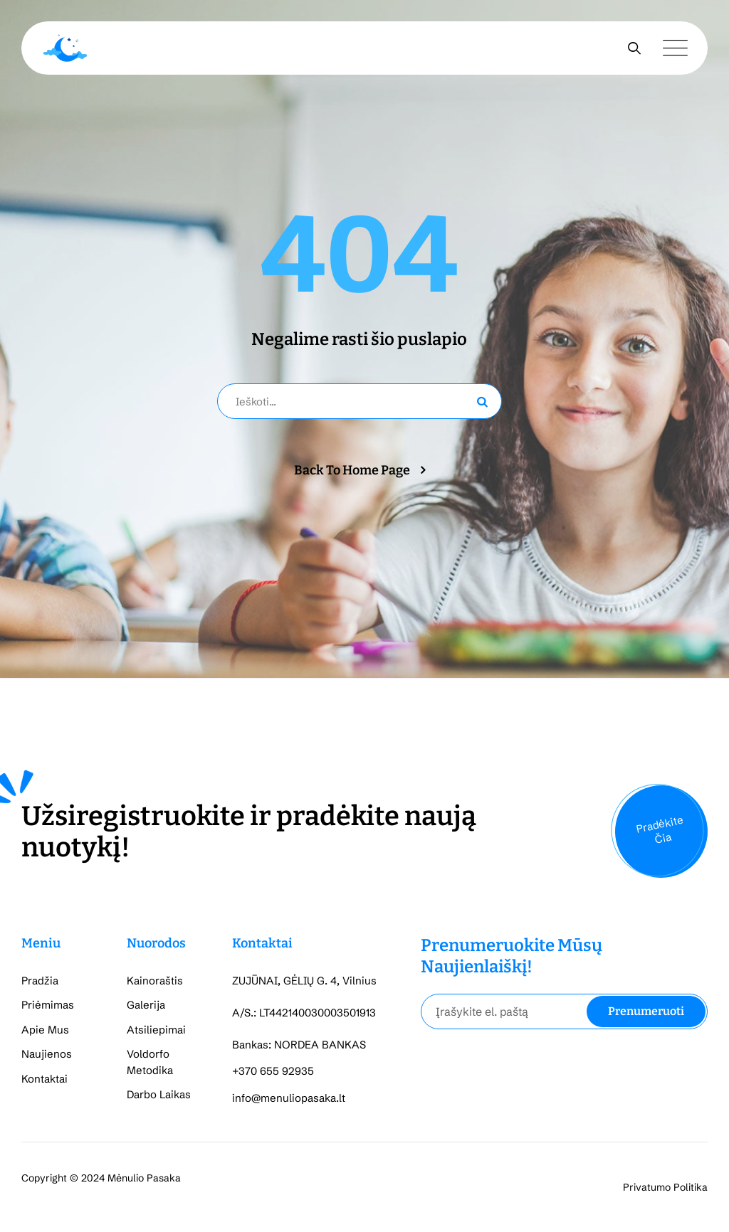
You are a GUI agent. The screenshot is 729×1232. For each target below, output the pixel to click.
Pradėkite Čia (659, 829)
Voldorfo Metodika (150, 1062)
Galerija (146, 1004)
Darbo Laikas (159, 1094)
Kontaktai (44, 1078)
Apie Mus (45, 1029)
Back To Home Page (352, 470)
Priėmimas (47, 1004)
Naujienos (46, 1054)
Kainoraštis (155, 980)
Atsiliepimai (156, 1029)
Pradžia (39, 980)
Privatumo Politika (665, 1187)
